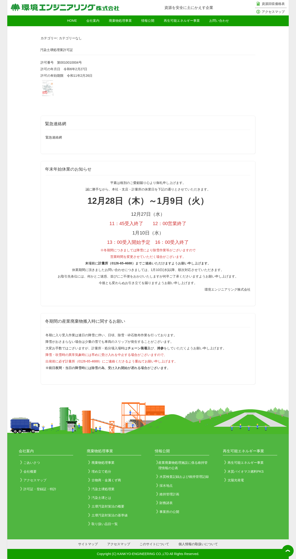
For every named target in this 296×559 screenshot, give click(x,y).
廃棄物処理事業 (120, 20)
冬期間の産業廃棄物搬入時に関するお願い (85, 321)
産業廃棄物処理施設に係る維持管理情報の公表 (183, 465)
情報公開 (147, 20)
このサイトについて (154, 544)
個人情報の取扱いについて (198, 544)
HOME (72, 20)
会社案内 (92, 20)
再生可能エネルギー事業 (182, 20)
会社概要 (30, 471)
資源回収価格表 (273, 4)
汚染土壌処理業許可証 (56, 50)
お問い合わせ (219, 20)
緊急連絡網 (55, 123)
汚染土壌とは (101, 498)
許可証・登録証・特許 (39, 489)
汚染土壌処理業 (102, 489)
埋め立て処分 (101, 471)
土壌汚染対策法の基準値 (109, 515)
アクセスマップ (273, 12)
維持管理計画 (169, 494)
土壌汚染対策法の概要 (107, 506)
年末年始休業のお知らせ (68, 169)
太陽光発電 (236, 480)
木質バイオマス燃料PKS (246, 471)
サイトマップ (88, 544)
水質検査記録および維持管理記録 (184, 477)
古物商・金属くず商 (106, 480)
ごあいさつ (31, 462)
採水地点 (166, 485)
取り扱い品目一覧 (104, 524)
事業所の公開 (169, 512)
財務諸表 (166, 503)
